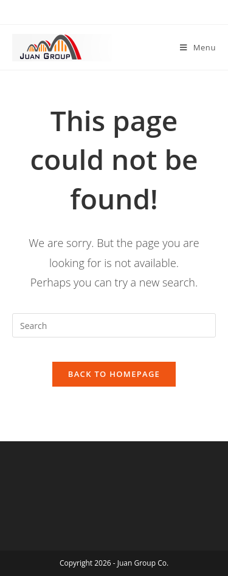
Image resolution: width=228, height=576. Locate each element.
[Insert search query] (114, 325)
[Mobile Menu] (198, 47)
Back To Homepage (114, 373)
